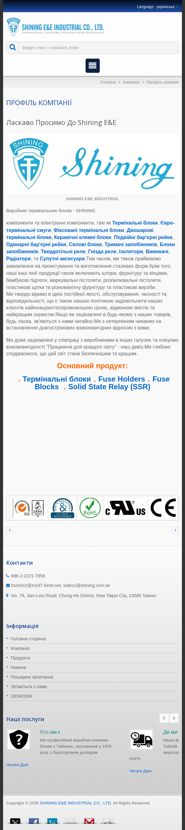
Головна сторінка (28, 638)
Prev (164, 718)
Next (174, 718)
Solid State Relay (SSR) (109, 386)
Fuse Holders (121, 379)
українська (165, 7)
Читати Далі (17, 764)
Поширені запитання (32, 677)
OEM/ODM (21, 696)
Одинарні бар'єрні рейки (36, 244)
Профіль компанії (163, 82)
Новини (18, 667)
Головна (108, 82)
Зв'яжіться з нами (29, 686)
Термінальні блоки (57, 379)
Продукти (20, 657)
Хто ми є (50, 732)
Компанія (131, 82)
